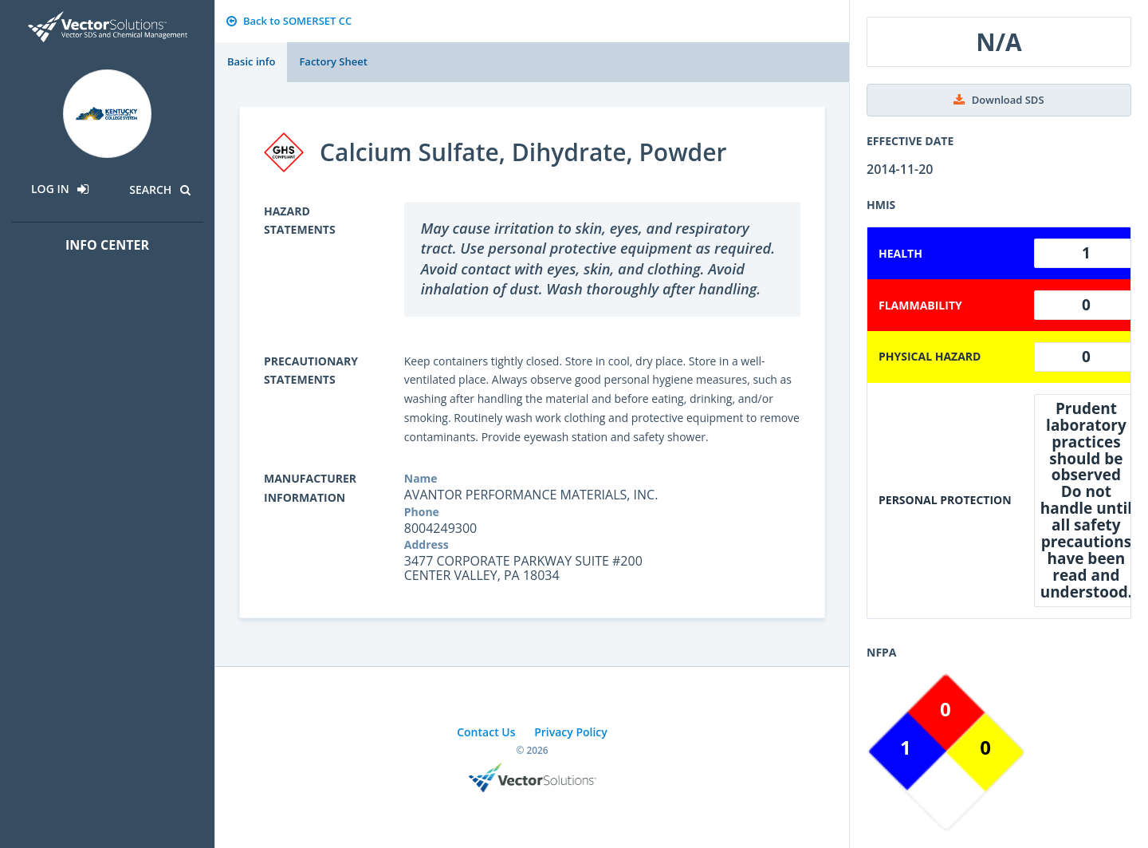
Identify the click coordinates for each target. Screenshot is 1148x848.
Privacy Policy (570, 732)
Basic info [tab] (251, 61)
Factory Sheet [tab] (333, 61)
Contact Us (486, 732)
